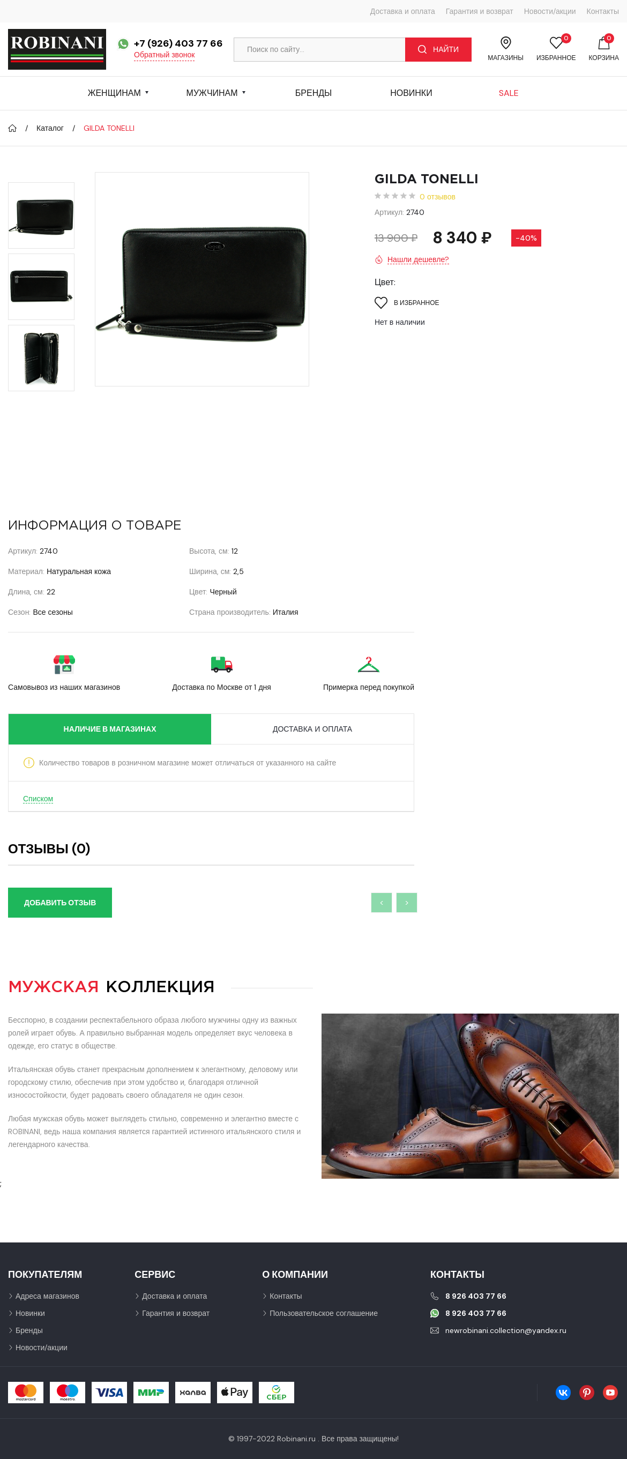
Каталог (50, 128)
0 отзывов (438, 196)
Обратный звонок (164, 54)
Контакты (603, 11)
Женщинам (114, 93)
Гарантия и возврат (479, 11)
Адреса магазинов (47, 1296)
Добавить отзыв (60, 902)
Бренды (313, 93)
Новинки (411, 93)
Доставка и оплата (402, 11)
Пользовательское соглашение (324, 1313)
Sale (509, 93)
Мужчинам (212, 93)
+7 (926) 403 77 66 (178, 44)
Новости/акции (550, 11)
